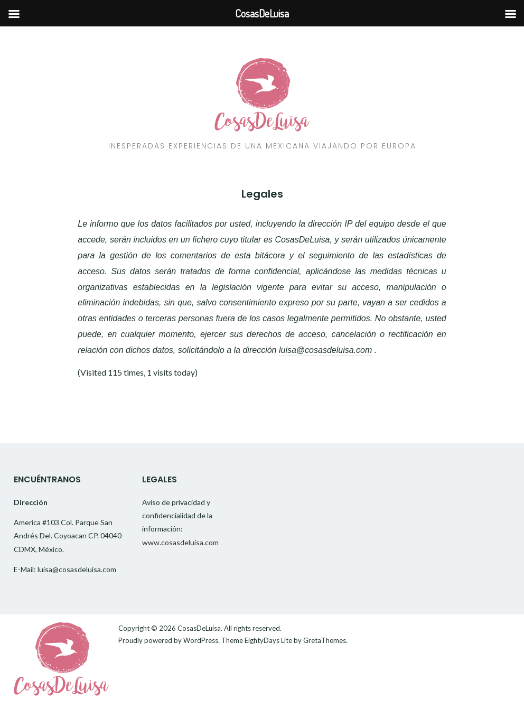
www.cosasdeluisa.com (180, 542)
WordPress (200, 640)
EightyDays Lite (268, 640)
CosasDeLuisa (199, 628)
